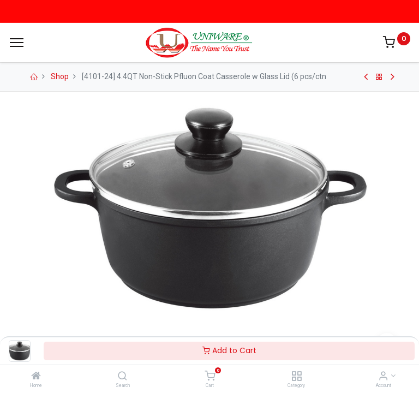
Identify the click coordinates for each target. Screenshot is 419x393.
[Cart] (210, 376)
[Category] (296, 376)
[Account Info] (383, 376)
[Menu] (17, 42)
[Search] (122, 376)
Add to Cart (229, 350)
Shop (60, 76)
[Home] (36, 376)
